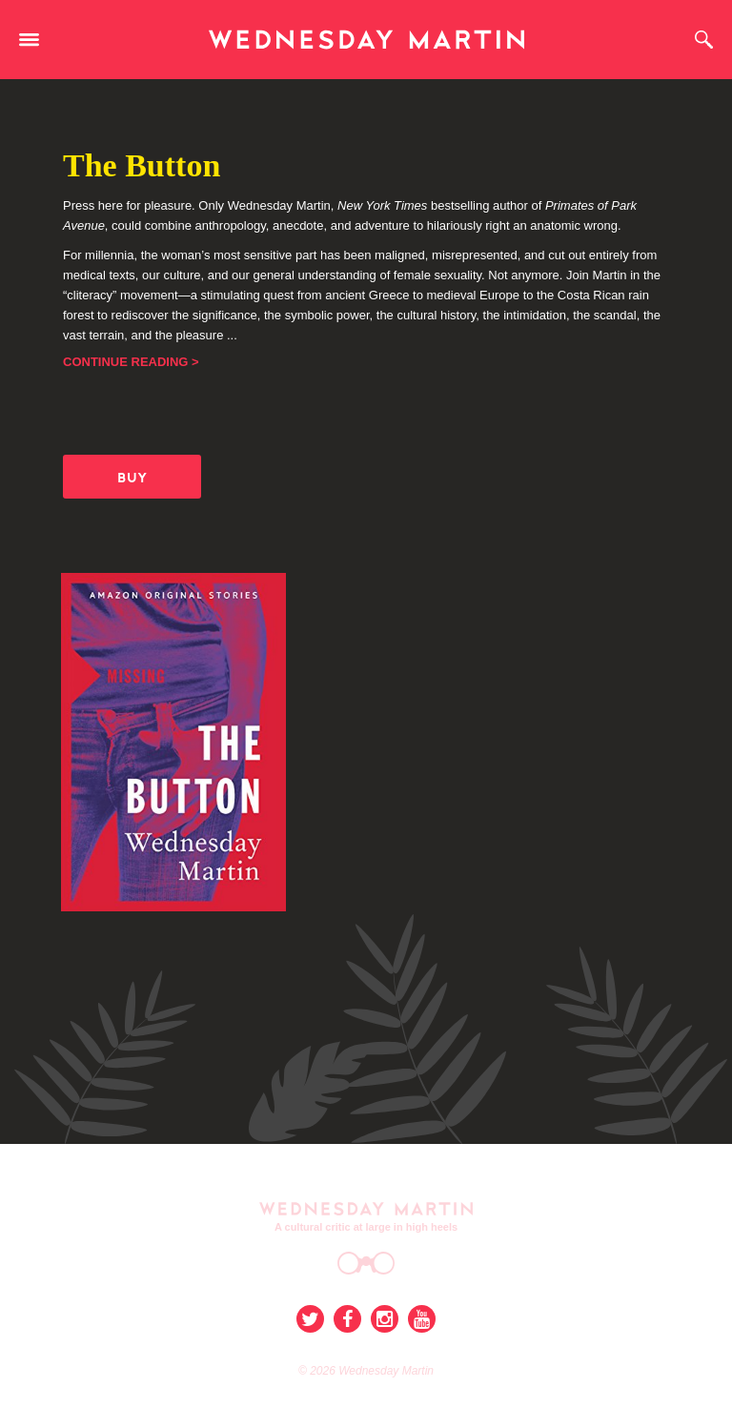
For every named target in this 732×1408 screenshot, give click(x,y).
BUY (132, 477)
